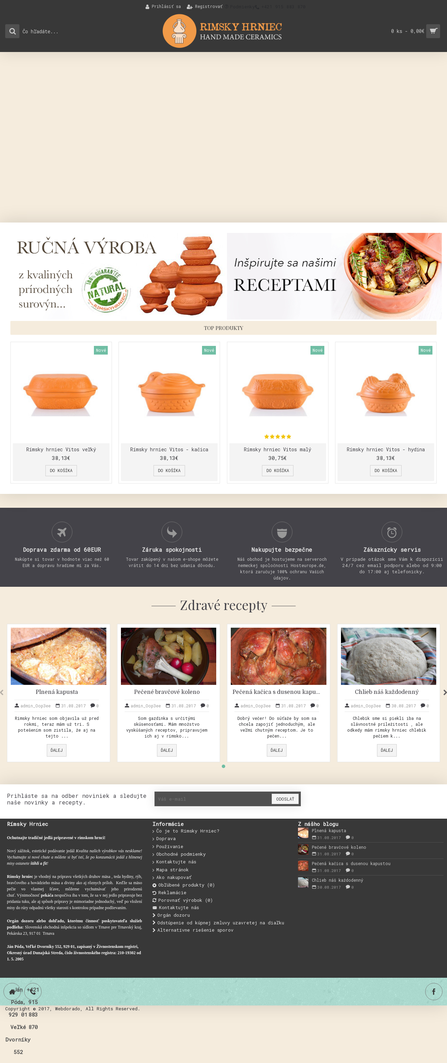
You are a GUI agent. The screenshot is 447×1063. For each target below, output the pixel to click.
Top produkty (223, 327)
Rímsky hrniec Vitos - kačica (169, 449)
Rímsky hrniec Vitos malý (275, 449)
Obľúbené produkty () (183, 885)
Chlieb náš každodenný (387, 692)
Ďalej (57, 750)
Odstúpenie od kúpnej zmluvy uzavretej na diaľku (218, 923)
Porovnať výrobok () (182, 900)
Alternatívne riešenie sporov (193, 930)
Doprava (164, 838)
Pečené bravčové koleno (167, 692)
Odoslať (285, 799)
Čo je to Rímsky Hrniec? (185, 831)
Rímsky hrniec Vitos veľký (61, 449)
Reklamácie (169, 892)
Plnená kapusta (57, 692)
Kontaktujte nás (174, 862)
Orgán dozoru (171, 915)
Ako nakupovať (172, 877)
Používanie (167, 846)
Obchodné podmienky (179, 854)
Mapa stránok (170, 869)
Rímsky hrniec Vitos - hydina (383, 449)
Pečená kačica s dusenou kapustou (277, 692)
